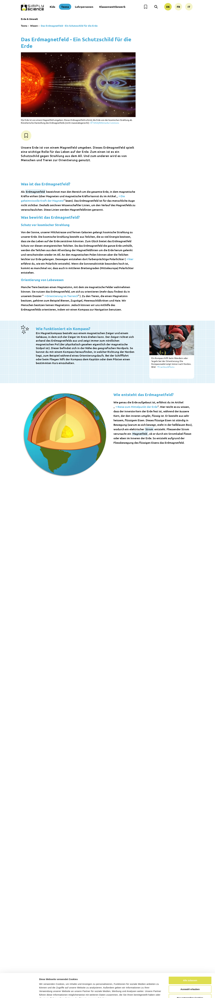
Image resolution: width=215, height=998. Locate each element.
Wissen (34, 25)
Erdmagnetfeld (35, 191)
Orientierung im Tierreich (62, 296)
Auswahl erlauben (190, 970)
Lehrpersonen (84, 6)
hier (131, 259)
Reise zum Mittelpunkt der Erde (138, 406)
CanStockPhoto (166, 367)
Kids (52, 6)
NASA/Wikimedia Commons (106, 122)
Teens (65, 6)
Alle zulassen (190, 961)
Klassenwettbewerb (112, 6)
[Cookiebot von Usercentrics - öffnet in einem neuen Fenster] (19, 992)
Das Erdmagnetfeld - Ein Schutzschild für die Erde (69, 25)
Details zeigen (158, 992)
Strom (149, 429)
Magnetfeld (139, 433)
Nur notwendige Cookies (190, 979)
